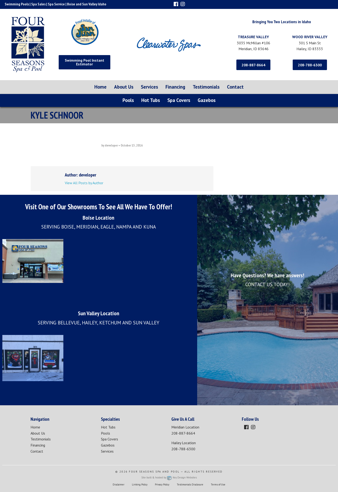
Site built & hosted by (168, 477)
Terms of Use (218, 484)
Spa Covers (178, 100)
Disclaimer (118, 484)
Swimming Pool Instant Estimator (84, 62)
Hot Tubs (150, 100)
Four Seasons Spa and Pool (154, 471)
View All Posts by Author (84, 182)
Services (149, 87)
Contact (235, 87)
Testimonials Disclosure (190, 484)
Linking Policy (139, 484)
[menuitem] (100, 87)
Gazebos (206, 100)
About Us (123, 87)
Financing (175, 87)
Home (100, 87)
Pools (128, 100)
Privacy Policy (162, 484)
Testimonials (206, 87)
